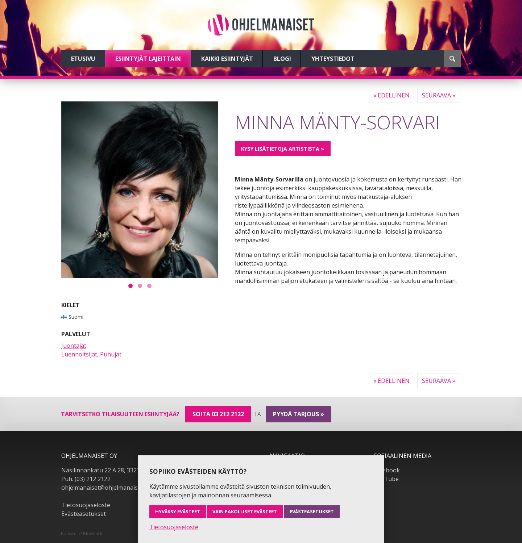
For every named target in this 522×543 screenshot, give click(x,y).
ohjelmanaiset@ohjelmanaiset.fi (104, 488)
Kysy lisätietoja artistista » (282, 148)
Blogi (282, 59)
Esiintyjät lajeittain (148, 59)
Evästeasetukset (83, 514)
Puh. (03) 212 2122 (86, 479)
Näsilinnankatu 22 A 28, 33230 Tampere (115, 470)
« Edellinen (391, 95)
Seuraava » (438, 95)
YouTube (386, 479)
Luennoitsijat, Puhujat (91, 354)
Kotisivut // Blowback (81, 533)
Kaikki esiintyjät (227, 59)
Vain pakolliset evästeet (244, 511)
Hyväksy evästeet (177, 511)
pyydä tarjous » (298, 414)
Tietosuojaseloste (85, 505)
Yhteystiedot (333, 59)
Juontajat (73, 346)
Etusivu (83, 59)
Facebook (387, 470)
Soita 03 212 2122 (218, 414)
